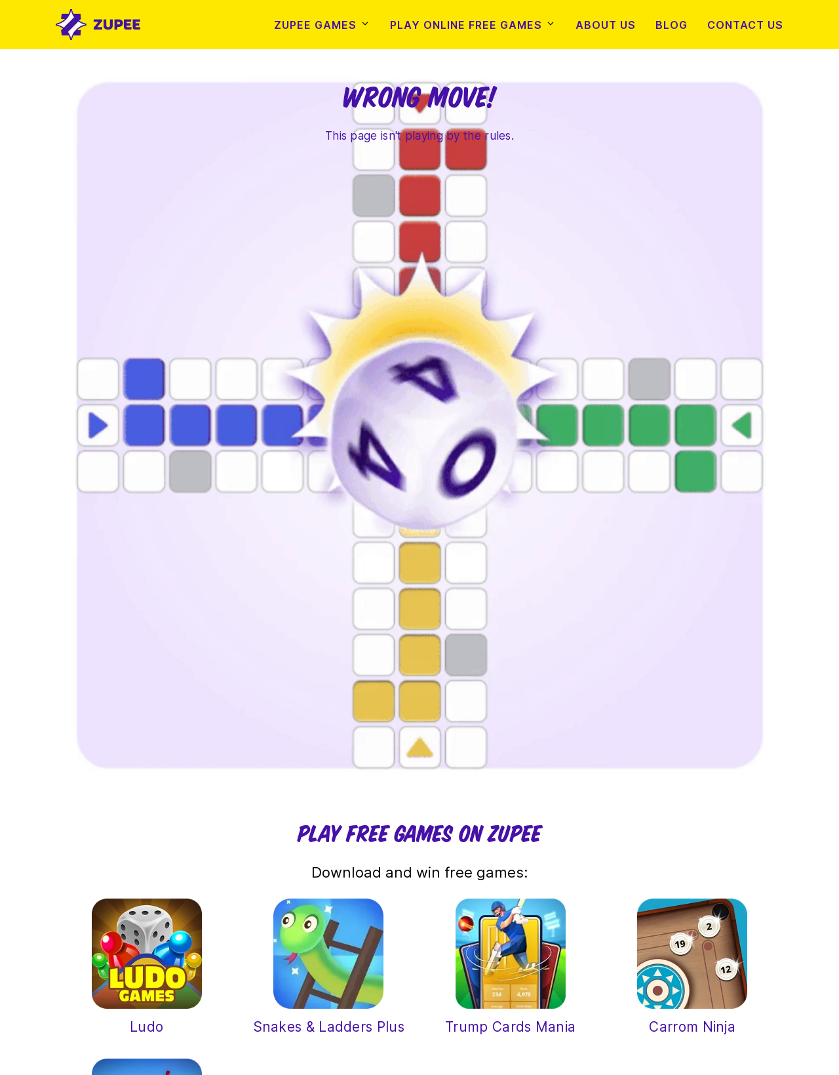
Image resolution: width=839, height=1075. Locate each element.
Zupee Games (315, 24)
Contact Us (745, 24)
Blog (671, 24)
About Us (606, 24)
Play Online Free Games (466, 24)
